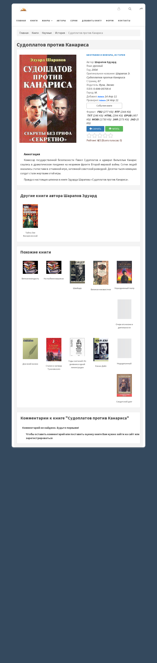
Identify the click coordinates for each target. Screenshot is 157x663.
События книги (104, 105)
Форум (110, 20)
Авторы (61, 20)
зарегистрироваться (39, 438)
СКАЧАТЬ (95, 128)
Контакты (124, 20)
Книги (34, 20)
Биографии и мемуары (100, 55)
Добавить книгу (92, 20)
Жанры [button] (46, 20)
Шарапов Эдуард (105, 62)
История (60, 33)
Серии (74, 20)
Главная (21, 20)
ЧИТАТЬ (114, 128)
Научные (47, 33)
